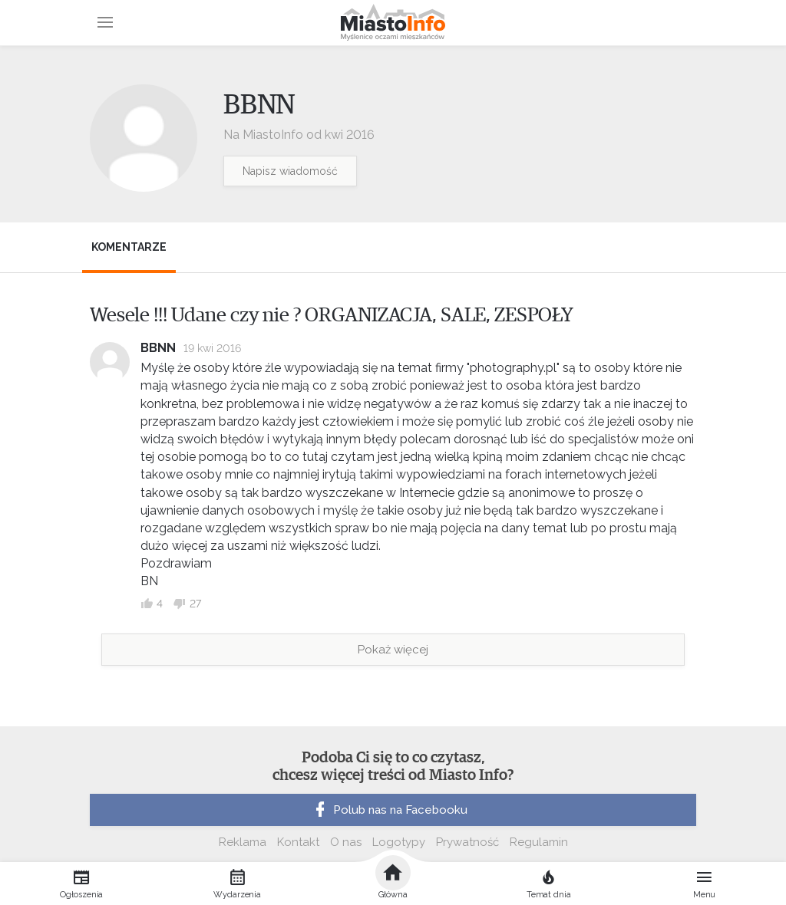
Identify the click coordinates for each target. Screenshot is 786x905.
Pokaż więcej (393, 650)
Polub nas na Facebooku (389, 810)
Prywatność (467, 842)
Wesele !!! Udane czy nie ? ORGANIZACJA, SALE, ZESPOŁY (331, 315)
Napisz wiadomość (290, 171)
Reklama (242, 842)
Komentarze (129, 247)
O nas (346, 842)
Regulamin (539, 842)
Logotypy (398, 842)
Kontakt (298, 842)
